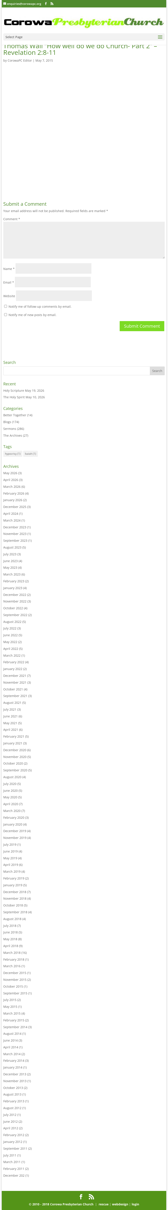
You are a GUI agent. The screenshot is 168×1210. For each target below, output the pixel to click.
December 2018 (14, 892)
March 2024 (12, 520)
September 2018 (15, 912)
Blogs (7, 422)
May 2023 (10, 567)
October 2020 (13, 763)
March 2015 (12, 1013)
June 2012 (10, 1121)
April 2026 (10, 480)
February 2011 (13, 1169)
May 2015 (10, 1006)
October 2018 (13, 905)
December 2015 (14, 973)
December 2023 (14, 527)
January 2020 (12, 824)
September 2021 (15, 696)
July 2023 (9, 554)
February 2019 (13, 878)
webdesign (120, 1204)
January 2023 (12, 588)
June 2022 (10, 635)
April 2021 (10, 729)
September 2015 (15, 993)
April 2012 (10, 1128)
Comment (11, 219)
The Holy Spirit (14, 397)
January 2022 (12, 669)
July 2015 (9, 1000)
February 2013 (13, 1101)
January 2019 (12, 885)
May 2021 (10, 723)
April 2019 (10, 865)
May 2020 (10, 797)
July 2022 (9, 628)
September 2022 (15, 615)
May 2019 (10, 858)
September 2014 (15, 1027)
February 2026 (13, 493)
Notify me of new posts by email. (32, 315)
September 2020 (15, 770)
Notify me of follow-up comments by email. (40, 306)
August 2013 (12, 1094)
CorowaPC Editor (20, 60)
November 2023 (14, 534)
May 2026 (10, 473)
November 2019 (14, 838)
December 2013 (14, 1074)
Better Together (14, 415)
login (135, 1204)
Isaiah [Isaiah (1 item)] (30, 454)
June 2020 (10, 790)
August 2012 (12, 1108)
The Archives (12, 435)
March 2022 (12, 655)
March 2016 (12, 966)
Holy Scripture (13, 390)
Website (9, 296)
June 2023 (10, 561)
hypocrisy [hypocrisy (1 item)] (13, 454)
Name (9, 269)
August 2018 (12, 919)
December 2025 (14, 507)
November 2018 (14, 898)
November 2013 (14, 1081)
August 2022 (12, 622)
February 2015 (13, 1020)
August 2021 (12, 703)
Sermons (9, 429)
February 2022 (13, 662)
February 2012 (13, 1135)
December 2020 (14, 750)
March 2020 (12, 811)
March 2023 (12, 574)
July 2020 (9, 784)
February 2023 (13, 581)
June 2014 (10, 1040)
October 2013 (13, 1088)
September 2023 (15, 540)
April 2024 (10, 513)
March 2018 (12, 953)
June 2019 (10, 851)
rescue (103, 1204)
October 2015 (13, 986)
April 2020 (10, 804)
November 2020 (14, 757)
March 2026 (12, 486)
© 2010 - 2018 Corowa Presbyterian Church (61, 1204)
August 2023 (12, 547)
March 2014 (12, 1054)
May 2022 (10, 642)
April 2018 (10, 946)
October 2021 (13, 689)
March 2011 (12, 1162)
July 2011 (9, 1155)
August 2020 (12, 777)
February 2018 (13, 959)
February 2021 (13, 736)
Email (8, 282)
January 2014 (12, 1067)
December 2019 (14, 831)
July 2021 (9, 709)
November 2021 (14, 682)
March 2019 (12, 871)
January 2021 (12, 743)
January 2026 (12, 500)
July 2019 (9, 844)
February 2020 (13, 817)
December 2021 (14, 676)
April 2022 (10, 649)
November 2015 (14, 980)
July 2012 (9, 1115)
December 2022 (14, 595)
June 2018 (10, 932)
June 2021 (10, 716)
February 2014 (13, 1060)
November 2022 (14, 601)
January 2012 (12, 1142)
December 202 (13, 1175)
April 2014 (10, 1047)
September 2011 (15, 1148)
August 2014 (12, 1033)
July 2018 (9, 926)
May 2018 (10, 939)
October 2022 (13, 608)
